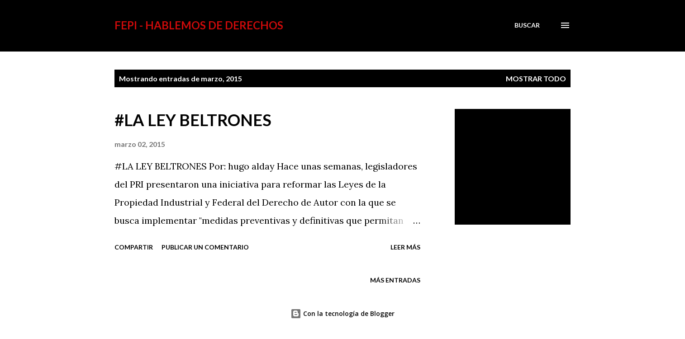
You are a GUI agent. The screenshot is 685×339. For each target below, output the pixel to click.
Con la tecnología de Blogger (342, 313)
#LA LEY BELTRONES (192, 120)
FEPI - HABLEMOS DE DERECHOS (198, 25)
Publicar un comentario (205, 247)
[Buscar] (527, 25)
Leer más (405, 247)
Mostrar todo (536, 78)
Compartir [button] (133, 247)
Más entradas (395, 280)
